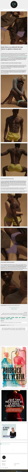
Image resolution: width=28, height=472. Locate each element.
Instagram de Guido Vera (14, 308)
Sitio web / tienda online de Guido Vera (14, 307)
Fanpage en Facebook (14, 309)
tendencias (4, 45)
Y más (21, 471)
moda (7, 45)
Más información (18, 471)
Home (1, 45)
